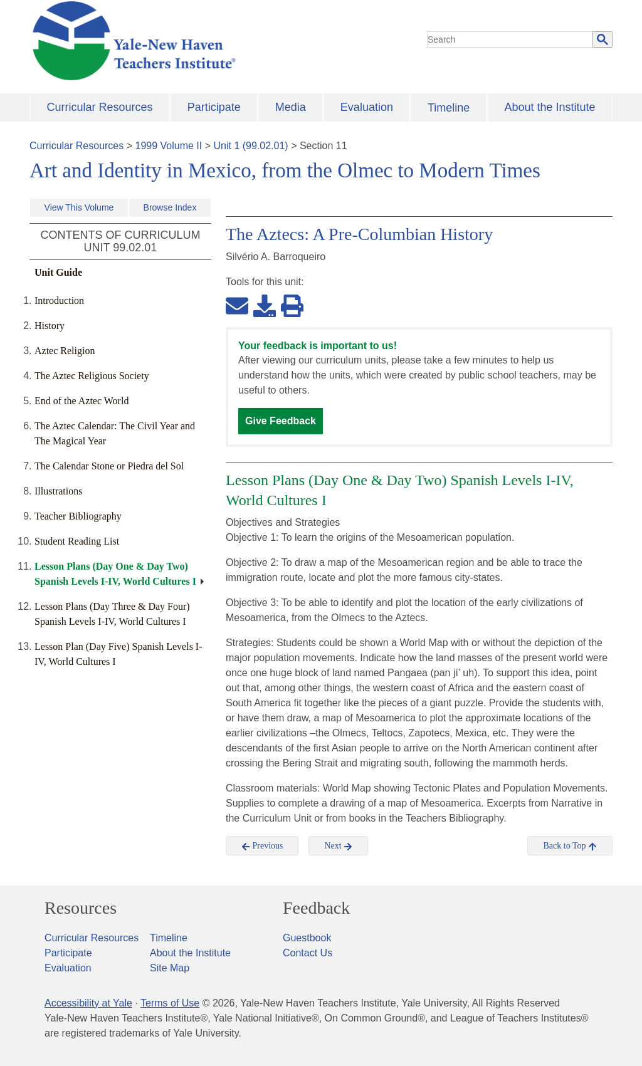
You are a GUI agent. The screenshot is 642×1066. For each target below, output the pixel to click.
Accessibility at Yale (88, 1003)
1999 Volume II (169, 145)
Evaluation (366, 107)
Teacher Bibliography (78, 516)
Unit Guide (58, 272)
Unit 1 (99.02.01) (250, 145)
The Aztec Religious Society (91, 375)
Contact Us (307, 953)
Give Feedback (280, 420)
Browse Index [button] (170, 207)
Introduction (59, 300)
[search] (510, 39)
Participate (214, 107)
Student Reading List (76, 541)
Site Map (169, 968)
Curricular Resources (100, 107)
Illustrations (58, 491)
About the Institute (549, 107)
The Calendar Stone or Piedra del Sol (109, 466)
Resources (81, 908)
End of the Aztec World (81, 400)
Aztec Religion (64, 350)
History (49, 325)
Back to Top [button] (569, 846)
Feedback (316, 908)
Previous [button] (262, 846)
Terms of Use (169, 1003)
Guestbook (307, 938)
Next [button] (338, 846)
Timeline (449, 108)
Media (290, 107)
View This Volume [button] (79, 207)
